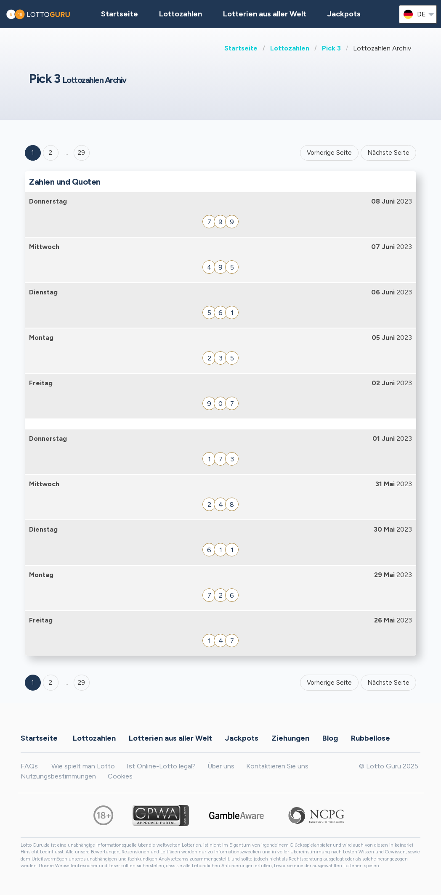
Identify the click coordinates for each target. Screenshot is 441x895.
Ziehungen (290, 738)
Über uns (220, 766)
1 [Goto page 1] (33, 152)
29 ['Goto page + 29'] (81, 152)
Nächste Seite (388, 152)
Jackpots (344, 14)
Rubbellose (370, 738)
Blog (330, 738)
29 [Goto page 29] (81, 682)
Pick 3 (331, 48)
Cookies (120, 776)
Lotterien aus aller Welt (264, 14)
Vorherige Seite (329, 152)
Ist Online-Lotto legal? (161, 766)
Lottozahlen (289, 48)
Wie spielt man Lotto (83, 766)
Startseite (241, 48)
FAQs (29, 766)
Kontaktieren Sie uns (277, 766)
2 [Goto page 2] (50, 152)
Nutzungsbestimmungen (58, 776)
